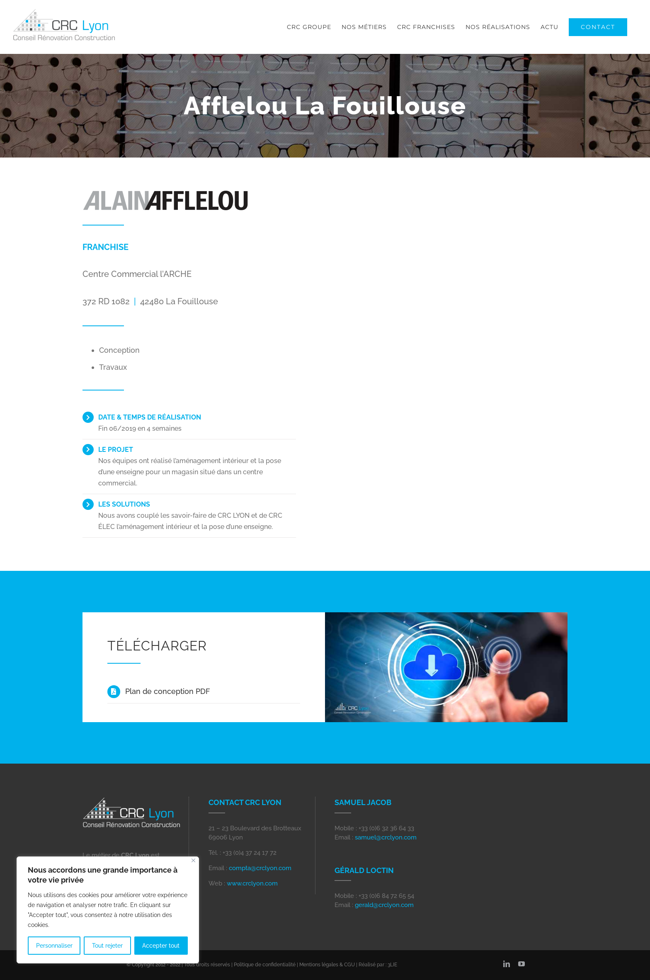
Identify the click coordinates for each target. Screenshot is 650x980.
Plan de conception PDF (167, 691)
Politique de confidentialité (265, 965)
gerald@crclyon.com (384, 905)
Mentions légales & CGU (327, 965)
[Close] (193, 860)
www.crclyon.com (252, 883)
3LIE (392, 965)
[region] (108, 909)
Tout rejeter (107, 945)
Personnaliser (54, 945)
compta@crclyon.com (260, 868)
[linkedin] (506, 964)
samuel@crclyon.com (386, 837)
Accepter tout (160, 945)
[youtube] (521, 964)
